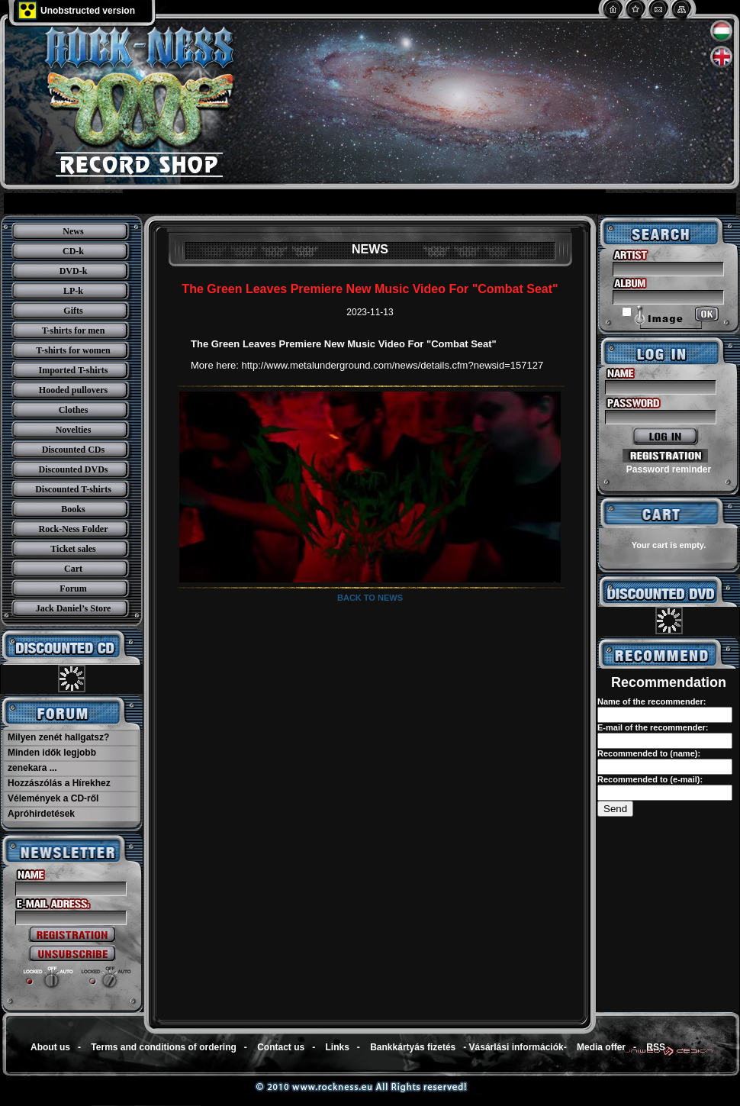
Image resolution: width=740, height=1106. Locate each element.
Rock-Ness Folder (73, 529)
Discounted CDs (73, 449)
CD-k (73, 251)
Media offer (601, 1047)
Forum (73, 588)
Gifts (72, 310)
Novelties (74, 429)
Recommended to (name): (648, 753)
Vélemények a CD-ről (53, 798)
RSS (655, 1047)
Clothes (73, 410)
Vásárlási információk (516, 1047)
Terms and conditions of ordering (163, 1047)
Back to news (370, 597)
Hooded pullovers (73, 390)
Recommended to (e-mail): (650, 779)
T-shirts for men (73, 330)
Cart (73, 568)
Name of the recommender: (651, 701)
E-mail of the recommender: (652, 727)
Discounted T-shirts (73, 489)
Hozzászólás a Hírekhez (59, 783)
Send (615, 808)
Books (73, 509)
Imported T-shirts (73, 370)
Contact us (280, 1047)
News (73, 231)
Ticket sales (72, 548)
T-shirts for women (73, 350)
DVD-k (74, 271)
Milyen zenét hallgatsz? (58, 737)
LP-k (73, 290)
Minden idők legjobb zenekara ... (52, 760)
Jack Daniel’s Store (73, 608)
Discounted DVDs (73, 469)
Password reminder (668, 469)
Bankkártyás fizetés (412, 1047)
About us (50, 1047)
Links (337, 1047)
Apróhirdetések (41, 813)
